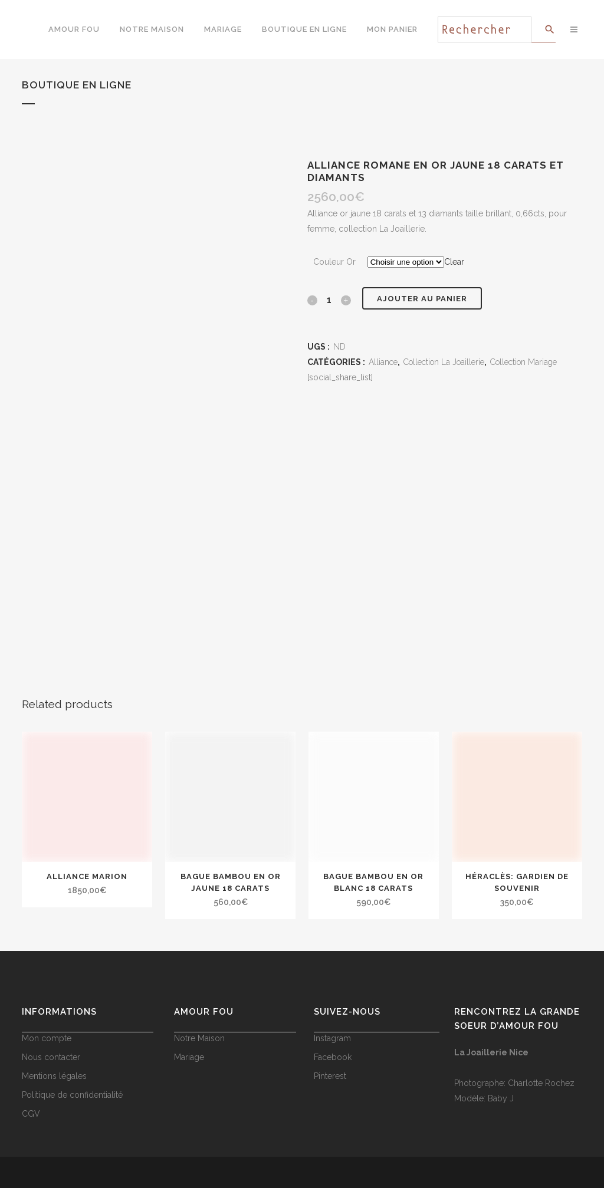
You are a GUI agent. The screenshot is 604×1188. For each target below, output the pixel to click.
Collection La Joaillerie (443, 362)
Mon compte (46, 1038)
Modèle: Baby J (484, 1098)
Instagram (332, 1038)
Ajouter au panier (422, 298)
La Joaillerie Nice (491, 1052)
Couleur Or (334, 261)
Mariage (189, 1057)
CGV (31, 1113)
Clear (454, 261)
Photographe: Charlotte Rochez (514, 1083)
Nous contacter (51, 1057)
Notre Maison (199, 1038)
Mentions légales (54, 1076)
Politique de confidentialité (72, 1095)
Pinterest (330, 1076)
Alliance (383, 362)
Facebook (333, 1057)
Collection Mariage (523, 362)
